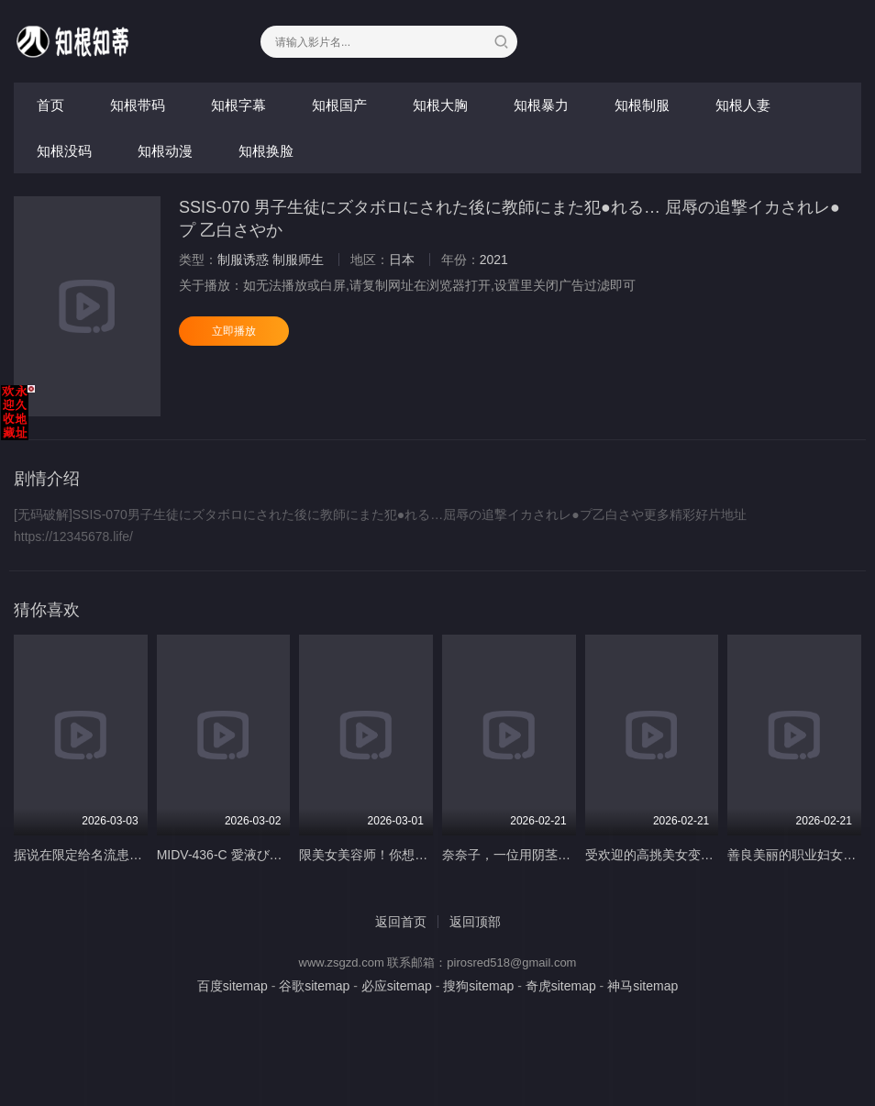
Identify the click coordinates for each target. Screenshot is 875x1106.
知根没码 (64, 151)
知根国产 (339, 105)
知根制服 (642, 105)
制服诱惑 (243, 259)
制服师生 (298, 259)
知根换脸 (266, 151)
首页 (50, 105)
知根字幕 (238, 105)
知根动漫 (165, 151)
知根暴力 (541, 105)
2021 (494, 259)
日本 (402, 259)
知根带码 (137, 105)
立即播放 (234, 331)
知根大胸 (440, 105)
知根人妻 (742, 105)
